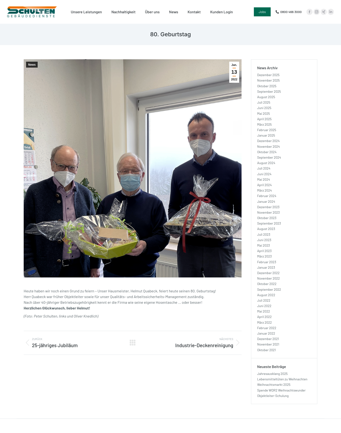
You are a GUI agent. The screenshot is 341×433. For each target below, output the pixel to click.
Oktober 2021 (266, 350)
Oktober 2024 (267, 152)
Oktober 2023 (266, 218)
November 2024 (268, 146)
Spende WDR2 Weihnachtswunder (281, 390)
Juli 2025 (263, 102)
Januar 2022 (266, 333)
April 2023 (264, 251)
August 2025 (266, 97)
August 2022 (266, 295)
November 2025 (268, 80)
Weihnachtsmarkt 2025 (273, 384)
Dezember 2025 (268, 75)
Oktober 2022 (267, 284)
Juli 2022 (263, 300)
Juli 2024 (263, 168)
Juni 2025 (264, 108)
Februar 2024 (266, 196)
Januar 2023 (266, 267)
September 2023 (269, 223)
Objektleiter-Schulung (273, 396)
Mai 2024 (263, 179)
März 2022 (264, 322)
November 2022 (268, 278)
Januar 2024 (266, 201)
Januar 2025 (266, 135)
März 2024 (264, 190)
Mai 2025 (263, 113)
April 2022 (264, 317)
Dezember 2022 (268, 273)
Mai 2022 (263, 311)
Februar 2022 (266, 328)
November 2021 (268, 344)
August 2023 (266, 229)
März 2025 (264, 124)
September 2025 (269, 91)
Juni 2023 (264, 240)
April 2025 (264, 119)
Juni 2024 (264, 174)
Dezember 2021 (268, 339)
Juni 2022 (264, 306)
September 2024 (269, 157)
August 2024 (266, 163)
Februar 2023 (266, 262)
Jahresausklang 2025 (272, 374)
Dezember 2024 (268, 141)
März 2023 (264, 256)
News (32, 64)
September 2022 (269, 289)
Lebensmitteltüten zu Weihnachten (282, 379)
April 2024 (264, 185)
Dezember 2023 (268, 207)
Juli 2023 (263, 234)
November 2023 (268, 212)
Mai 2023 (263, 245)
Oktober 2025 (266, 86)
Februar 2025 (266, 130)
